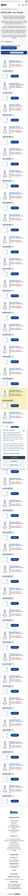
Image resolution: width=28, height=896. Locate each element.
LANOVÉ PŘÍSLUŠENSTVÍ (14, 827)
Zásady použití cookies (14, 847)
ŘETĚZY (14, 824)
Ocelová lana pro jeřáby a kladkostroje (14, 840)
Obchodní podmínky (14, 844)
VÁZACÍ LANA (7, 9)
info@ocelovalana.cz (14, 1)
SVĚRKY (14, 828)
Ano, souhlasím (14, 457)
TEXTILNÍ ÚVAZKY (14, 825)
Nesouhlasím (14, 461)
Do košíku (14, 76)
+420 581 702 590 (5, 1)
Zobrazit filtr (9, 41)
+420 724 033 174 (15, 887)
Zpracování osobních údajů (14, 849)
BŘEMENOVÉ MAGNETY (14, 830)
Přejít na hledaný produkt (8, 48)
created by (14, 894)
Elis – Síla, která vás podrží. (14, 839)
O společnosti (14, 842)
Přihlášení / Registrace (19, 5)
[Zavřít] (23, 430)
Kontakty (14, 850)
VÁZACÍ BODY (14, 832)
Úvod (2, 9)
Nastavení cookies (14, 465)
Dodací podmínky (14, 845)
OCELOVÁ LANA (14, 820)
